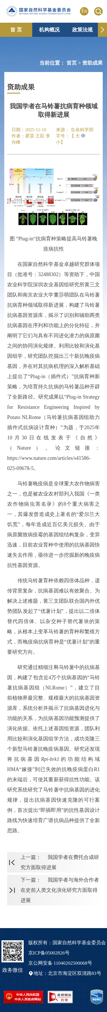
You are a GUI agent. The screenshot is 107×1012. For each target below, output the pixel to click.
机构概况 (49, 30)
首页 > (74, 63)
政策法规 (82, 30)
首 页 (16, 30)
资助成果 (92, 63)
